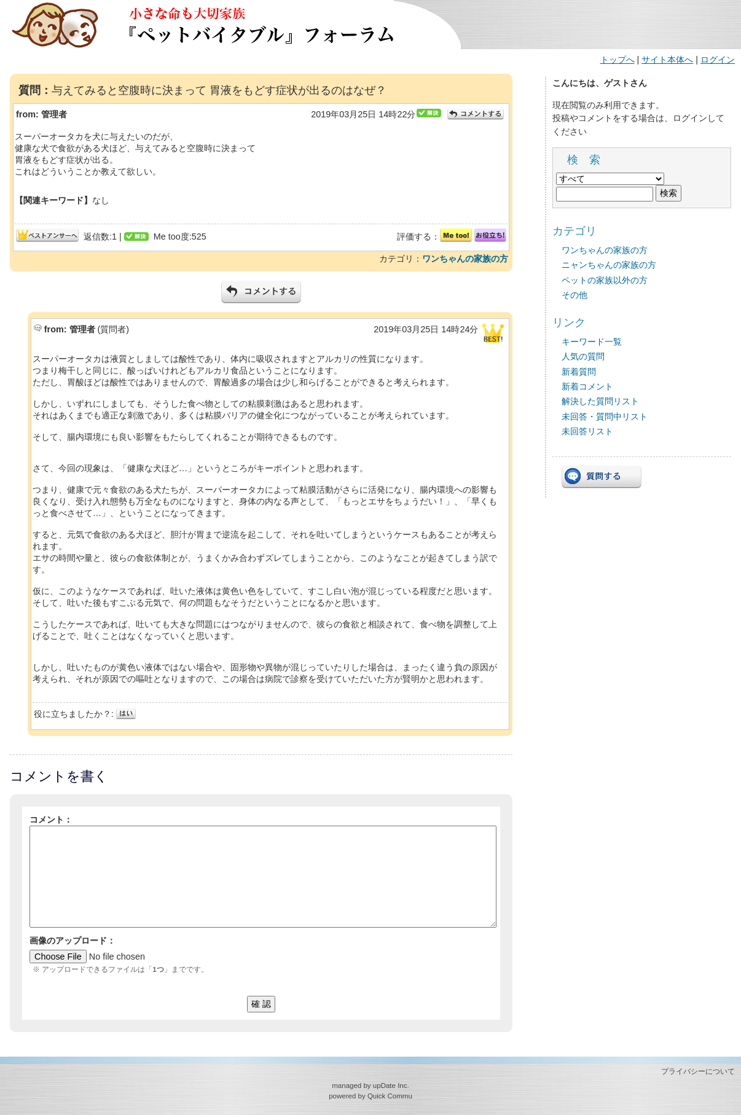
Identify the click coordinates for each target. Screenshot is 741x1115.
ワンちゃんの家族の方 (465, 259)
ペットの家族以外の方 (605, 280)
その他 (574, 295)
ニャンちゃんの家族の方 (609, 265)
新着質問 (579, 372)
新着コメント (587, 386)
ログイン (717, 60)
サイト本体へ (667, 60)
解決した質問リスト (600, 401)
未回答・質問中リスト (605, 416)
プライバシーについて (698, 1071)
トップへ (617, 60)
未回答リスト (587, 431)
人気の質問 (583, 356)
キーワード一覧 (592, 341)
